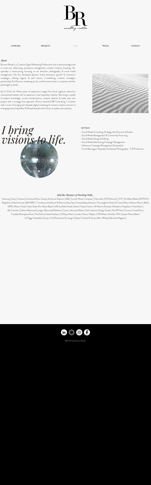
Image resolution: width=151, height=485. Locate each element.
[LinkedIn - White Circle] (64, 332)
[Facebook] (87, 332)
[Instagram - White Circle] (79, 332)
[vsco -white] (72, 332)
